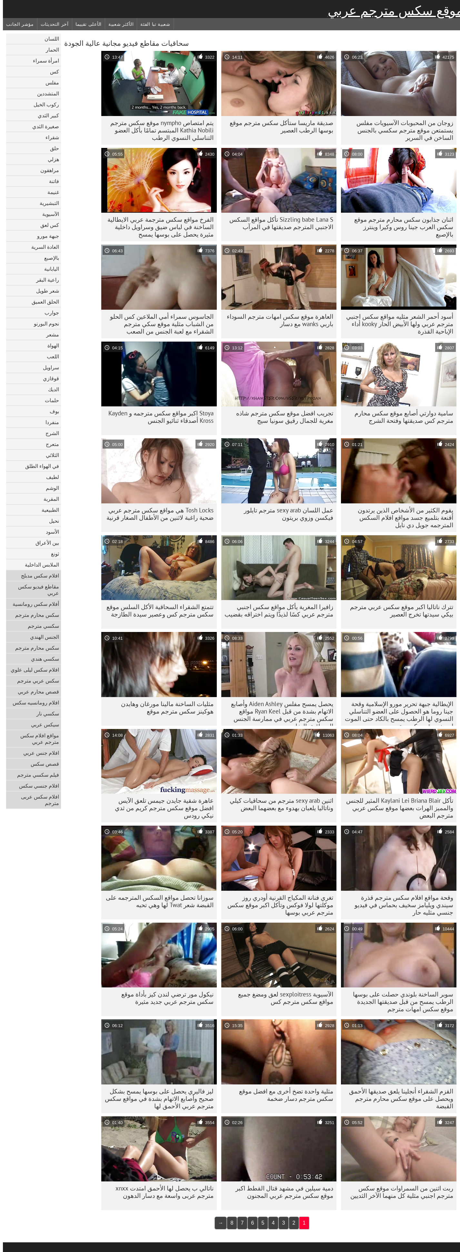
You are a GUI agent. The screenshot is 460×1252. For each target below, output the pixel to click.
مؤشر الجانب (17, 24)
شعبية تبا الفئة (152, 24)
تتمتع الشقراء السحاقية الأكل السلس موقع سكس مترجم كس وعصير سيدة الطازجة (157, 610)
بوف (51, 411)
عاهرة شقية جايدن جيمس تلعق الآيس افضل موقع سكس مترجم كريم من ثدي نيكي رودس (161, 808)
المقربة (48, 499)
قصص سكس (42, 764)
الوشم (49, 488)
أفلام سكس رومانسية (33, 604)
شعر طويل (44, 290)
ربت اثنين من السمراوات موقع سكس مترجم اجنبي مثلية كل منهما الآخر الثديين (398, 1191)
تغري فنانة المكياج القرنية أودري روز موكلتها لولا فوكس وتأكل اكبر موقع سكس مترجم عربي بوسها (277, 905)
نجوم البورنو (43, 323)
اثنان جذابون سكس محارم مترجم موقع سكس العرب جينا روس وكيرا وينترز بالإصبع (400, 227)
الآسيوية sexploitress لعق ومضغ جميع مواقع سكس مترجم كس (282, 997)
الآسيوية (47, 214)
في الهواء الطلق (39, 466)
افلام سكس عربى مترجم (37, 799)
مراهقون (46, 170)
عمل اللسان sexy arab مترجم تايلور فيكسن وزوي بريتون (285, 513)
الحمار (49, 49)
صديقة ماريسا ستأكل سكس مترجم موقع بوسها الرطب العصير (278, 126)
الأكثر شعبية (118, 24)
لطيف (49, 477)
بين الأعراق (44, 542)
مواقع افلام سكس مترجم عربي (36, 738)
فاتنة (51, 181)
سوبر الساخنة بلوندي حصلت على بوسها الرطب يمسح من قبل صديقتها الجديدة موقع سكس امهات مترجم (400, 1001)
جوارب (49, 312)
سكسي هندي (42, 658)
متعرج (49, 444)
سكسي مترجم (40, 626)
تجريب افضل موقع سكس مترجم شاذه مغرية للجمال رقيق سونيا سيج (281, 416)
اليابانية (48, 269)
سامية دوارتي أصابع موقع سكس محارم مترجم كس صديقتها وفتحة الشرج (401, 416)
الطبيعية (47, 510)
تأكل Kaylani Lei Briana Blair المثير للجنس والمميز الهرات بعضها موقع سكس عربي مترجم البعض (396, 808)
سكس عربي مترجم (35, 680)
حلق (51, 148)
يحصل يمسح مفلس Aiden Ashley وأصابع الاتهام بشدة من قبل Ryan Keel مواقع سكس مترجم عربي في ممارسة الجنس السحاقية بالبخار (279, 713)
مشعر (49, 334)
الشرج (49, 433)
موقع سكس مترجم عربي (392, 11)
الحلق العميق (42, 301)
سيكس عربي (42, 724)
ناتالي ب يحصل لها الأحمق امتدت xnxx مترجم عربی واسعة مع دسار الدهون (162, 1191)
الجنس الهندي (41, 637)
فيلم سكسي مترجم (35, 775)
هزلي (50, 159)
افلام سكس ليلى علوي (32, 669)
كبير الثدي (45, 115)
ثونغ (52, 553)
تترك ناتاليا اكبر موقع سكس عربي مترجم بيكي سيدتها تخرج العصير (398, 610)
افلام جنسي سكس (36, 785)
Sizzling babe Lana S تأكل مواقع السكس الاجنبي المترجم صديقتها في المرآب (278, 223)
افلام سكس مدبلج (37, 575)
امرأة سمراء (43, 60)
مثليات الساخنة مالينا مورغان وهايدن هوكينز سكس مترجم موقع (164, 707)
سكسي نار (45, 713)
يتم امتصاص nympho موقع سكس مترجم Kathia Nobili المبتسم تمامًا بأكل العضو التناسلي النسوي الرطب (159, 130)
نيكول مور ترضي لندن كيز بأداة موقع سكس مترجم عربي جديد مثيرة (164, 997)
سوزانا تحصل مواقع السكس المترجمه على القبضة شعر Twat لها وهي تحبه (157, 901)
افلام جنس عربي (38, 753)
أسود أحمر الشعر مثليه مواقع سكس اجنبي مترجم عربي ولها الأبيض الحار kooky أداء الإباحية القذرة (396, 324)
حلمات (49, 400)
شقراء (49, 137)
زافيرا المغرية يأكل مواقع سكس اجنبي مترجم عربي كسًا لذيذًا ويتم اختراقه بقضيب (276, 610)
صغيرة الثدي (42, 126)
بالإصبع (48, 258)
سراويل (48, 367)
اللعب (50, 356)
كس (51, 71)
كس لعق (46, 225)
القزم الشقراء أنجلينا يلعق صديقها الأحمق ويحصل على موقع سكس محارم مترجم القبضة (398, 1098)
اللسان (49, 38)
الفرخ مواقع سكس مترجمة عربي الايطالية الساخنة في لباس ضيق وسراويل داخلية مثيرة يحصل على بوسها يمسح (158, 227)
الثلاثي (49, 455)
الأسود (49, 532)
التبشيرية (46, 203)
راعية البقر (44, 280)
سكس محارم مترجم (34, 615)
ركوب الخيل (43, 104)
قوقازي (48, 378)
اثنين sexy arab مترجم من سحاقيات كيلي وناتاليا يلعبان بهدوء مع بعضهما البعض (278, 804)
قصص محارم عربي (35, 691)
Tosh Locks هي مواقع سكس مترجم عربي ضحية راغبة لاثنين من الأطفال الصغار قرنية (157, 513)
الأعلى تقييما (86, 24)
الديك (50, 389)
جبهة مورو (45, 236)
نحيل (51, 521)
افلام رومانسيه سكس (33, 702)
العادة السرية (42, 247)
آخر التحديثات (52, 24)
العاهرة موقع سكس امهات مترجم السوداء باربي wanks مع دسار (277, 320)
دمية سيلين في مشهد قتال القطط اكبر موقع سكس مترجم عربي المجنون (281, 1191)
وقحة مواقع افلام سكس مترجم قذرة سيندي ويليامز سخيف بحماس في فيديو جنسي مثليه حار (401, 905)
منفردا (49, 422)
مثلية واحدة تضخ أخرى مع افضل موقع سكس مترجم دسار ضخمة (283, 1094)
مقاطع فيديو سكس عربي (35, 589)
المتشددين (45, 93)
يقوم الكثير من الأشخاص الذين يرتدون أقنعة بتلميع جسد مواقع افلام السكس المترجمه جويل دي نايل (402, 517)
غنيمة (50, 192)
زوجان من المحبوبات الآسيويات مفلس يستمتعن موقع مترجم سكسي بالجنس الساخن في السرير (402, 130)
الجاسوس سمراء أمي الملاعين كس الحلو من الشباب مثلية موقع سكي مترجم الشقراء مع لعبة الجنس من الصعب (159, 324)
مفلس (49, 82)
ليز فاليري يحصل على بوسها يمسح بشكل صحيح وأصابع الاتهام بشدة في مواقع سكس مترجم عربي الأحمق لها (156, 1098)
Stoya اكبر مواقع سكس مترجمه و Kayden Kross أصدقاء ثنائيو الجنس (158, 416)
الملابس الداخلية (39, 564)
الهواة (50, 345)
